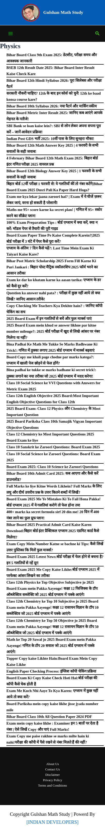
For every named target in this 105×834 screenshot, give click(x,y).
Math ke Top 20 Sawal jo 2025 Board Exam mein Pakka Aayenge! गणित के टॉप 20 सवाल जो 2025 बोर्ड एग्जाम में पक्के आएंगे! (51, 645)
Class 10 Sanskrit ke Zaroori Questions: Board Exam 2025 (53, 447)
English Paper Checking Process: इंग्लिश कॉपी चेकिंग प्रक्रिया (51, 671)
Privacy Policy (52, 780)
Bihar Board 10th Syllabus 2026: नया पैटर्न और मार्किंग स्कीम (51, 106)
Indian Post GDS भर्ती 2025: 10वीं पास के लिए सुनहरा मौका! (50, 139)
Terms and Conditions (52, 785)
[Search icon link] (97, 33)
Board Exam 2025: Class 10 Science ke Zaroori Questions (52, 467)
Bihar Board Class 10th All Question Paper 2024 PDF (49, 717)
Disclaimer (52, 775)
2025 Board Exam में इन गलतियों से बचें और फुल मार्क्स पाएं (49, 319)
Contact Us (52, 769)
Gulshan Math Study (63, 12)
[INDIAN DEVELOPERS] (53, 822)
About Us (52, 764)
